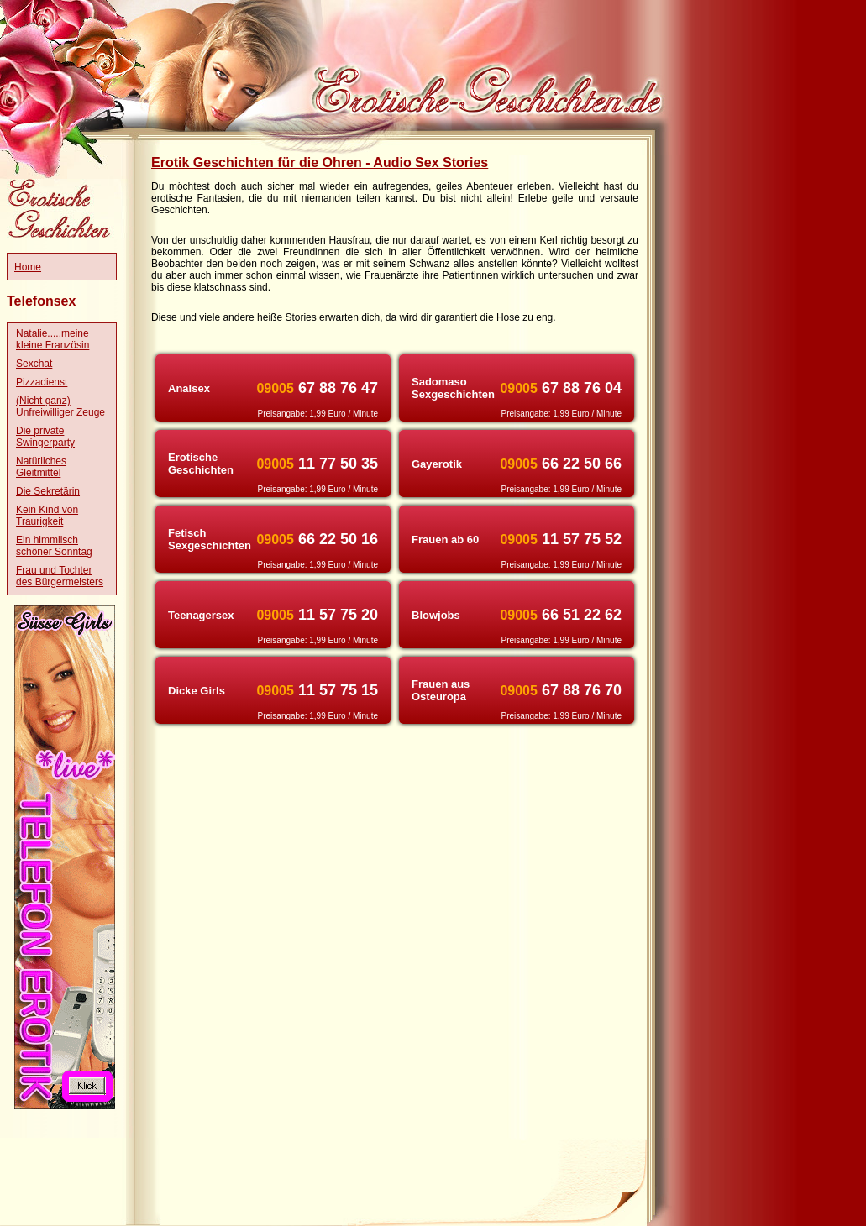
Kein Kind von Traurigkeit (47, 515)
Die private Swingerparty (45, 436)
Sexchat (34, 363)
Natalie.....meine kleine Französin (52, 339)
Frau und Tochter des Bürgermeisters (59, 576)
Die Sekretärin (48, 491)
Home (27, 267)
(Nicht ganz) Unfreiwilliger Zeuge (60, 406)
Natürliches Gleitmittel (41, 467)
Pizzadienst (41, 382)
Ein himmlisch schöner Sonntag (54, 546)
